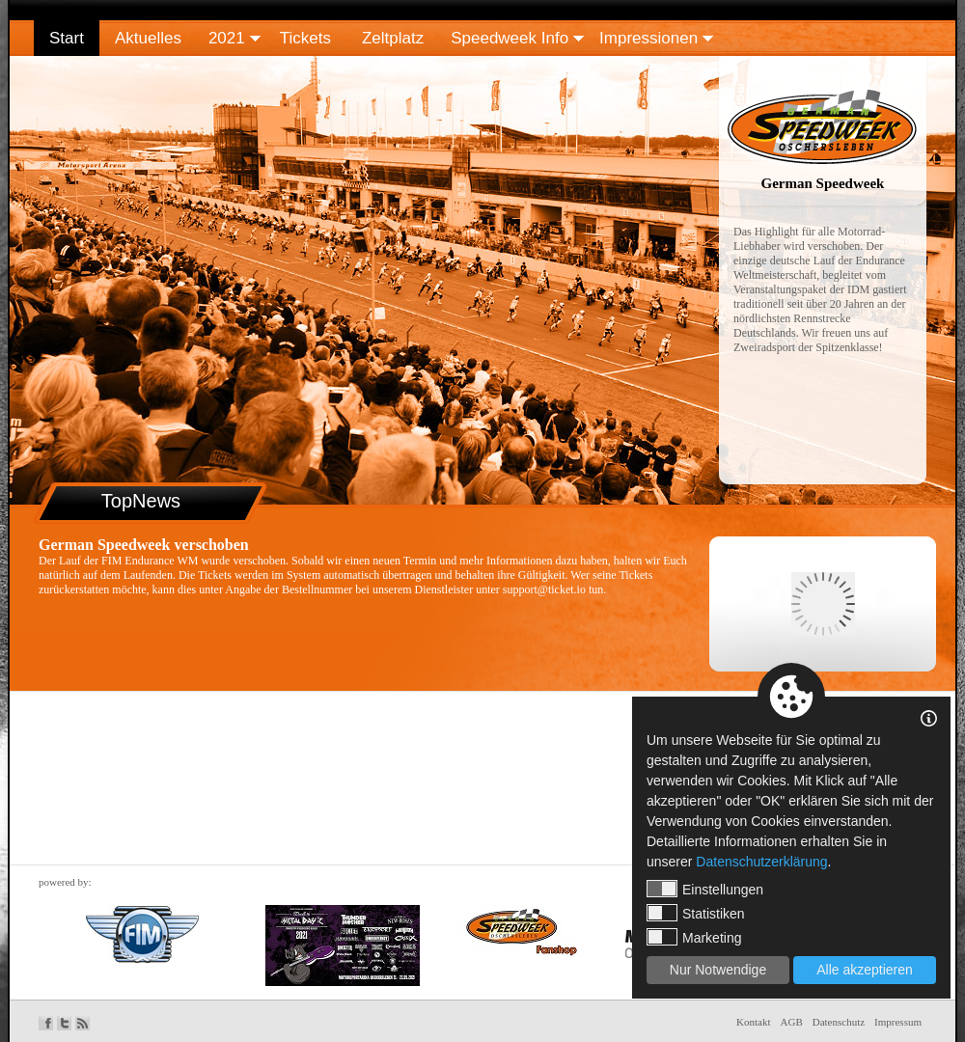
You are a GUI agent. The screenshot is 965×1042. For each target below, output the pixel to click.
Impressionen (648, 38)
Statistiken (696, 912)
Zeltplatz (393, 38)
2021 (226, 38)
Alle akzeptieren (864, 969)
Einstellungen (705, 888)
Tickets (305, 38)
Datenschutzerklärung (761, 861)
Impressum (898, 1022)
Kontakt (753, 1022)
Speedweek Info (509, 38)
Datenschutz (839, 1022)
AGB (792, 1022)
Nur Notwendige (718, 969)
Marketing (694, 937)
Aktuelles (148, 38)
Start (66, 38)
